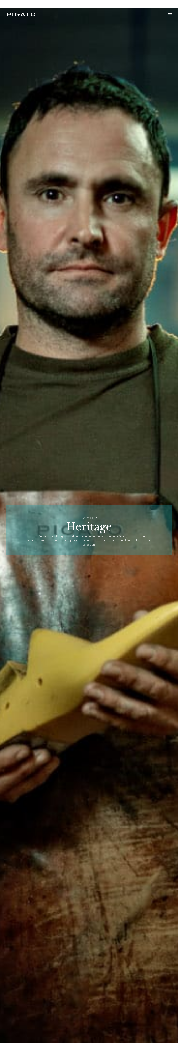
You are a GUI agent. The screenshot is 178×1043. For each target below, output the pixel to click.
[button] (170, 14)
